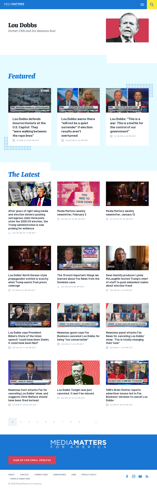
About (11, 474)
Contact (24, 474)
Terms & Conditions (20, 478)
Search (152, 4)
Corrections (41, 474)
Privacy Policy (88, 474)
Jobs (73, 474)
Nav (140, 4)
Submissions (59, 474)
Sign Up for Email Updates (32, 460)
